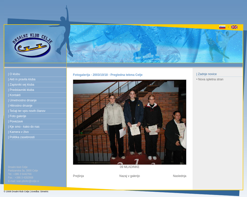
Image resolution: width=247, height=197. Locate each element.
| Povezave (15, 121)
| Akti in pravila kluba (21, 79)
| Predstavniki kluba (21, 90)
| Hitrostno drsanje (20, 105)
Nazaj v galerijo (129, 176)
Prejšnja (78, 176)
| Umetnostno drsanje (22, 100)
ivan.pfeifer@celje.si (28, 181)
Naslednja (179, 176)
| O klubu (14, 74)
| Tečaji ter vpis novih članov (26, 111)
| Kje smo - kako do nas (23, 126)
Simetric (44, 191)
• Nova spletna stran (209, 79)
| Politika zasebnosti (21, 137)
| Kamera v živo (18, 132)
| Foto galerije (17, 116)
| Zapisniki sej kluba (21, 84)
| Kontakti (14, 95)
